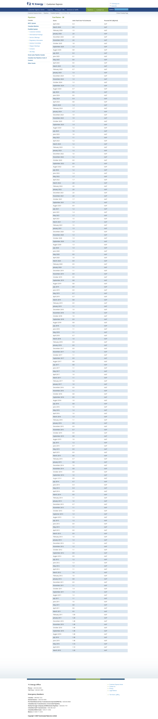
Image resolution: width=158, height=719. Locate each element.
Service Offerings (35, 37)
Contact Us (100, 10)
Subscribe (114, 6)
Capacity (50, 10)
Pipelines (90, 10)
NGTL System (32, 23)
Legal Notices (113, 690)
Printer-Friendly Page (122, 13)
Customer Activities (35, 32)
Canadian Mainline (33, 26)
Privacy (111, 688)
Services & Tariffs (72, 10)
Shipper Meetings (35, 46)
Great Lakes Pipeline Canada (36, 55)
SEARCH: (111, 9)
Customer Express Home (36, 10)
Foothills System (55, 13)
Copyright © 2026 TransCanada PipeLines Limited (42, 716)
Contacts (32, 49)
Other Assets (32, 63)
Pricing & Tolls (60, 10)
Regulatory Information (36, 40)
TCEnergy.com (115, 3)
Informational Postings (36, 34)
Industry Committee (35, 43)
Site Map (32, 51)
